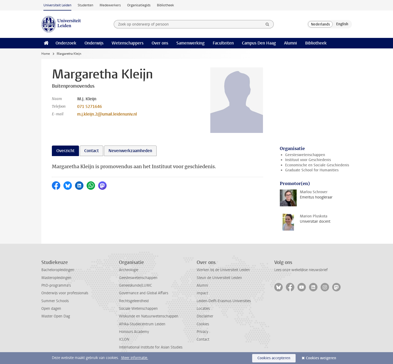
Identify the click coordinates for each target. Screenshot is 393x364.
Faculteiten (223, 43)
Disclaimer (205, 316)
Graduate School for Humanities (312, 170)
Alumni (290, 43)
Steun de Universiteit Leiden (219, 277)
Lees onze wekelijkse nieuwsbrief (301, 269)
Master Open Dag (55, 316)
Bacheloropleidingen (57, 269)
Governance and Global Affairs (143, 293)
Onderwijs (93, 43)
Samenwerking (190, 43)
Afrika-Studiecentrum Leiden (142, 324)
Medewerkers (110, 5)
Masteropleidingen (56, 277)
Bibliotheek (165, 5)
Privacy (202, 331)
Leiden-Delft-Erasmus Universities (224, 300)
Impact (202, 293)
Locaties (203, 308)
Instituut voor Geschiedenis (308, 159)
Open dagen (51, 308)
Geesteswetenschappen (305, 154)
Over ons (160, 43)
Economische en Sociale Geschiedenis (317, 165)
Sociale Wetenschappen (138, 308)
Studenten (85, 5)
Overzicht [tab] (65, 150)
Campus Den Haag (259, 43)
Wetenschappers (127, 43)
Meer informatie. (134, 357)
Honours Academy (134, 331)
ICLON (124, 339)
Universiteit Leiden (57, 5)
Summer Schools (55, 300)
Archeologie (128, 269)
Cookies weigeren (321, 358)
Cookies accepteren (273, 358)
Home (45, 54)
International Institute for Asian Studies (150, 347)
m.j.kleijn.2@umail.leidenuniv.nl (107, 114)
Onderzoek (66, 43)
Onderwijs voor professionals (64, 293)
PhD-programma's (56, 285)
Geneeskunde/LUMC (135, 285)
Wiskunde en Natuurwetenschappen (148, 316)
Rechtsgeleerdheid (134, 300)
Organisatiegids (139, 5)
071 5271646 (89, 106)
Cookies (203, 324)
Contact (203, 339)
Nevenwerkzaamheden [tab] (130, 150)
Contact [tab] (91, 150)
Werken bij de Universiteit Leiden (223, 269)
